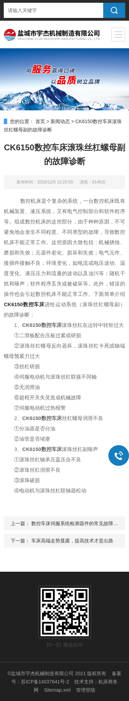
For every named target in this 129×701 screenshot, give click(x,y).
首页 (40, 121)
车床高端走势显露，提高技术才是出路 (72, 540)
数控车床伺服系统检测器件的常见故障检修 (77, 523)
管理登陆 (85, 690)
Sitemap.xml (57, 690)
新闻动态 (60, 121)
